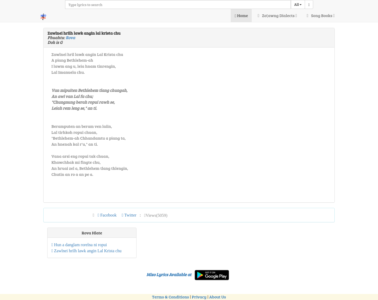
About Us (217, 296)
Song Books (320, 15)
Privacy (199, 296)
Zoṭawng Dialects (276, 15)
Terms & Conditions (170, 296)
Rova (70, 37)
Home (241, 15)
